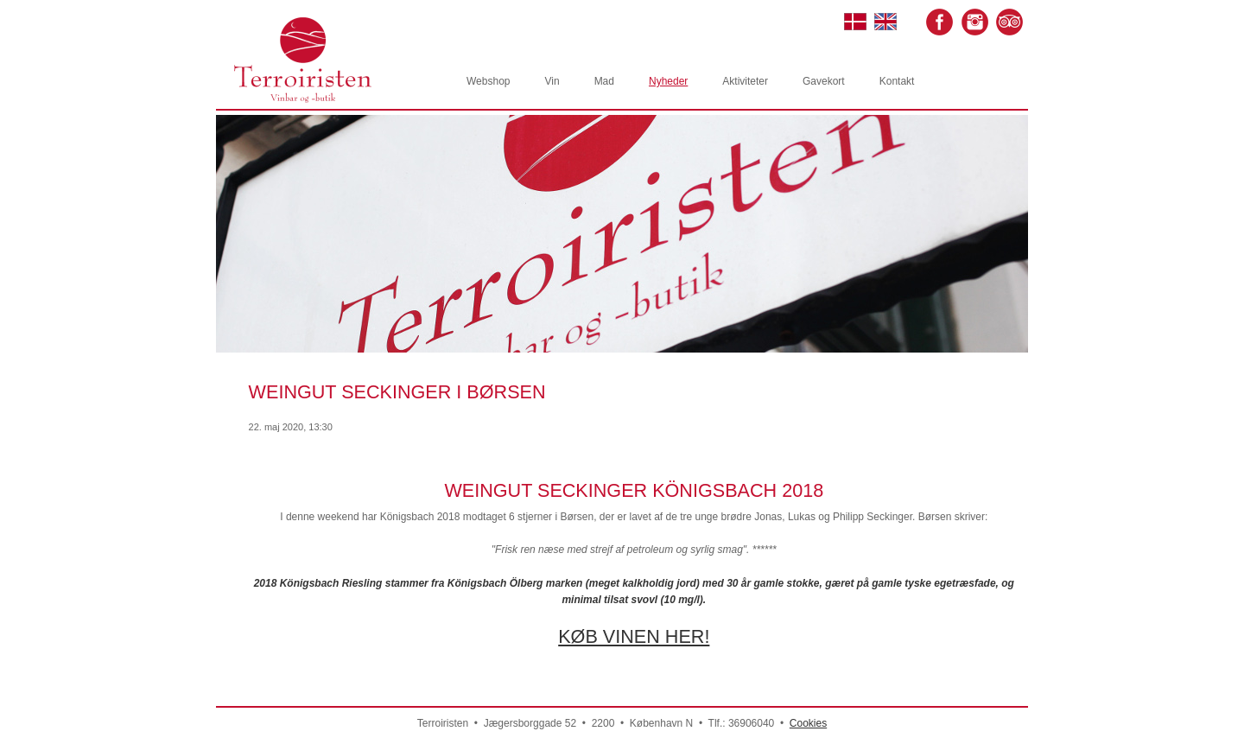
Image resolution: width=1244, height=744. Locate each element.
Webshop (488, 81)
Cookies (808, 723)
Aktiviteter (745, 81)
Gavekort (824, 81)
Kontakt (897, 81)
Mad (604, 81)
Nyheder (668, 81)
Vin (551, 81)
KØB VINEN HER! (633, 636)
